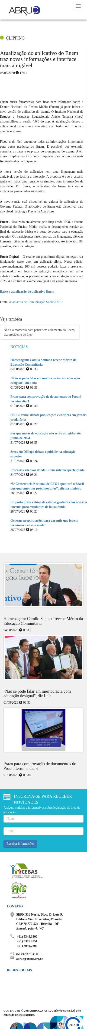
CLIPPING (15, 38)
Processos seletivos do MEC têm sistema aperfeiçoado (47, 470)
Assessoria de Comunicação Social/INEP (36, 302)
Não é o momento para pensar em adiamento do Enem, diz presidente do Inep (39, 332)
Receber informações (20, 843)
